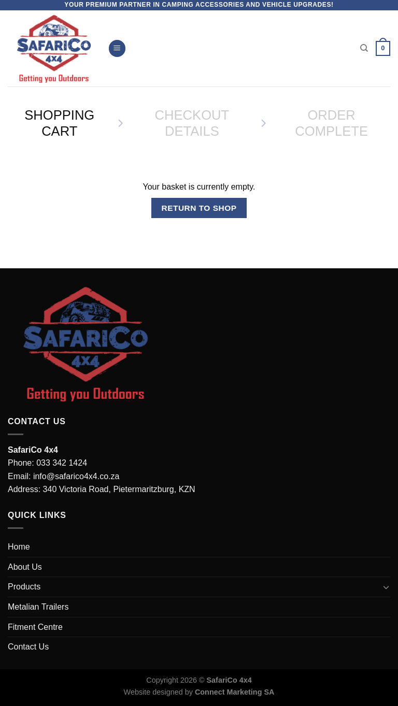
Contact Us (28, 646)
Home (19, 546)
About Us (25, 567)
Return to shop (198, 208)
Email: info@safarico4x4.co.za (63, 476)
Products (24, 586)
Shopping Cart (59, 123)
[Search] (364, 48)
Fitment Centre (35, 627)
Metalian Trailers (38, 606)
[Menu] (117, 48)
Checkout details (192, 123)
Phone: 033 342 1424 (47, 462)
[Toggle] (386, 587)
